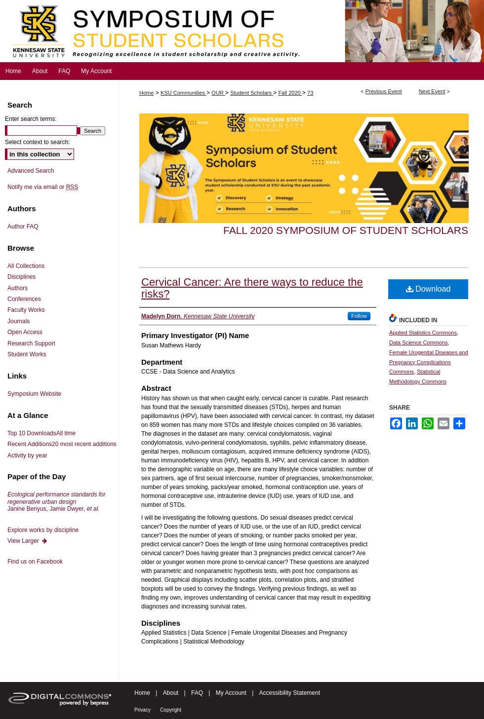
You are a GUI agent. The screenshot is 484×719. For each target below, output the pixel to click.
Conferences (24, 299)
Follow (359, 316)
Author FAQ (23, 226)
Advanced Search (30, 170)
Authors (17, 288)
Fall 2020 (290, 93)
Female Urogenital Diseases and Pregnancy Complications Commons (428, 362)
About (170, 692)
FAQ (197, 692)
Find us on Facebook (35, 561)
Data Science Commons (418, 342)
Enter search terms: (31, 118)
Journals (18, 321)
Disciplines (21, 276)
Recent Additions (62, 444)
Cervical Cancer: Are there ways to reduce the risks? (252, 288)
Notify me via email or (42, 187)
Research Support (31, 343)
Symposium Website (34, 393)
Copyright (170, 710)
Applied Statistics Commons (423, 333)
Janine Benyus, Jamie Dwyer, (56, 501)
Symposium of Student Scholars (242, 31)
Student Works (26, 354)
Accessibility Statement (289, 692)
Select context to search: (37, 142)
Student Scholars (251, 93)
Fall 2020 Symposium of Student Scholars (345, 230)
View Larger (27, 540)
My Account (231, 692)
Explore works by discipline (43, 530)
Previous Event (383, 91)
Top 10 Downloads (41, 433)
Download (428, 289)
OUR (218, 93)
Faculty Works (26, 309)
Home (146, 93)
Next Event (432, 91)
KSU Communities (183, 93)
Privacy (142, 710)
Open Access (24, 332)
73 (310, 93)
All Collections (25, 266)
